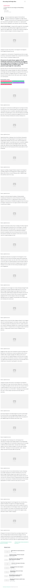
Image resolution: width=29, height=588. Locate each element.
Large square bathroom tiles (6, 84)
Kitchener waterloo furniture (6, 82)
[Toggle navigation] (25, 1)
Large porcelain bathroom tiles (18, 81)
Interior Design (7, 5)
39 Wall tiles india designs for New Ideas (18, 563)
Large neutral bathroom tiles (6, 81)
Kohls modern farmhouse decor (18, 82)
